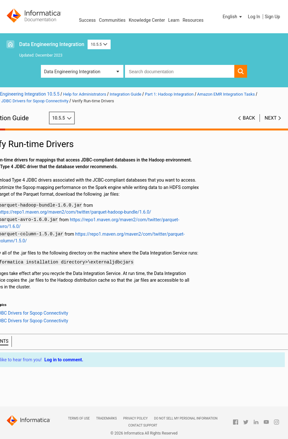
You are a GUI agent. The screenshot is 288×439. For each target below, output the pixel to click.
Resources (193, 20)
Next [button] (271, 118)
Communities (112, 20)
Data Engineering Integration (51, 44)
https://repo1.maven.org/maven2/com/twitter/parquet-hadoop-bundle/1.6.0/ (101, 218)
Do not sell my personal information (185, 418)
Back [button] (249, 118)
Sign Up (272, 16)
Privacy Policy (135, 418)
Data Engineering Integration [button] (72, 71)
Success (87, 20)
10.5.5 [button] (99, 44)
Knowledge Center (147, 20)
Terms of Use (79, 418)
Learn (173, 20)
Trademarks (106, 418)
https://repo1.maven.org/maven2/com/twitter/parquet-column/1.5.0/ (94, 247)
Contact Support (142, 425)
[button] (233, 16)
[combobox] (179, 71)
